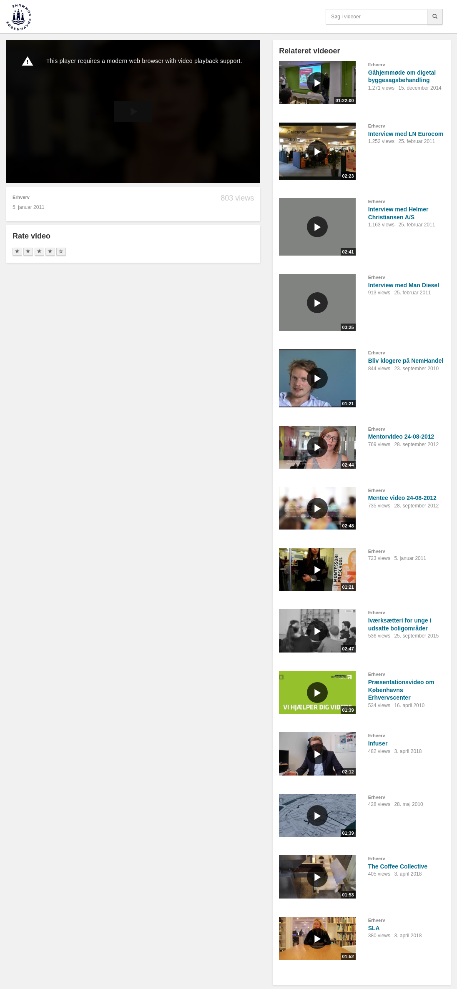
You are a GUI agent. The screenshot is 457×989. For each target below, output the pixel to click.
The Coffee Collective (397, 866)
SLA (374, 928)
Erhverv (21, 197)
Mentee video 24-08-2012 (402, 497)
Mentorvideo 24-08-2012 (401, 436)
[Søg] (435, 17)
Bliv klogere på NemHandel (406, 360)
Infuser (378, 743)
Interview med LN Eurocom (405, 134)
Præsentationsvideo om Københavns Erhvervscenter (401, 690)
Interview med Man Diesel (403, 285)
